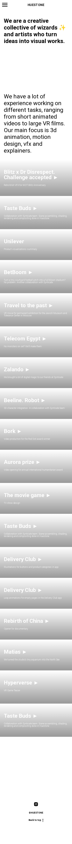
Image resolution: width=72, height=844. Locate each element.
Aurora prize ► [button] (22, 462)
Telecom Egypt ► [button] (25, 338)
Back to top (36, 820)
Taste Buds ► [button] (21, 208)
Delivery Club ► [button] (23, 590)
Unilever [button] (14, 241)
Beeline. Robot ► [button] (25, 400)
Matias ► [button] (15, 652)
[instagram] (36, 804)
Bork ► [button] (13, 431)
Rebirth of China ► (27, 621)
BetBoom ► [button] (18, 272)
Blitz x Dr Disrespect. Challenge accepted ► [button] (31, 175)
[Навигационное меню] (4, 5)
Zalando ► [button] (17, 369)
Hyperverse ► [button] (21, 682)
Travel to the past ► (29, 305)
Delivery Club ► (23, 559)
